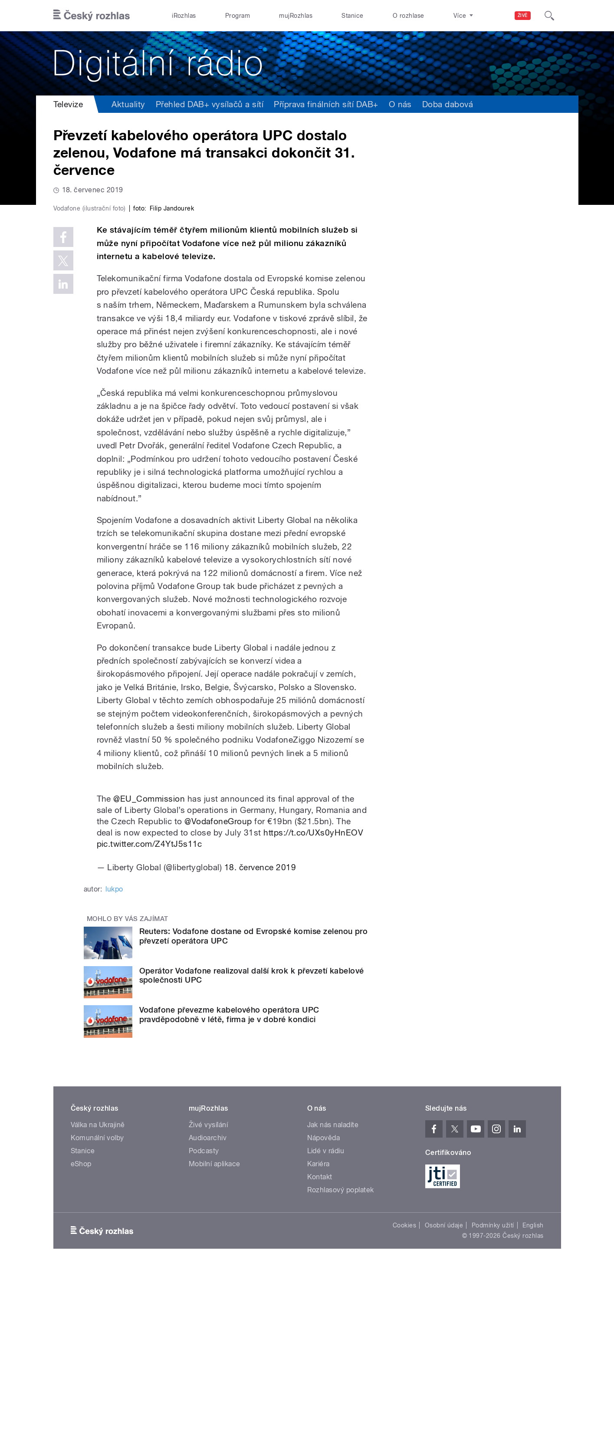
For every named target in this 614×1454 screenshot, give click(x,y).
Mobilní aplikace (214, 1348)
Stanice (352, 15)
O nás (400, 104)
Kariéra (318, 1348)
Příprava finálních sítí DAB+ (326, 104)
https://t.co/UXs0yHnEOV (313, 1017)
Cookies (404, 1409)
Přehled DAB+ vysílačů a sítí (209, 104)
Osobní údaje (444, 1409)
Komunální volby (97, 1322)
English (532, 1409)
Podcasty (204, 1335)
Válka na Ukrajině (98, 1309)
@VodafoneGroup (218, 1005)
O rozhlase (408, 15)
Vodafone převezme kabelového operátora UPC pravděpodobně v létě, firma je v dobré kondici (229, 1199)
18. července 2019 (260, 1051)
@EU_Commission (149, 982)
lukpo (114, 1073)
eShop (81, 1348)
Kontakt (319, 1361)
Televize (68, 104)
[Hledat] (549, 15)
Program (237, 15)
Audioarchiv (208, 1322)
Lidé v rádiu (326, 1335)
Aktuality (128, 104)
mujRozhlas (295, 15)
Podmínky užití (493, 1409)
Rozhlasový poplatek (340, 1374)
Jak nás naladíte (333, 1309)
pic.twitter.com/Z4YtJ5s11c (149, 1028)
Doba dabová (447, 104)
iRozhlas (184, 15)
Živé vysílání (208, 1309)
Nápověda (323, 1322)
